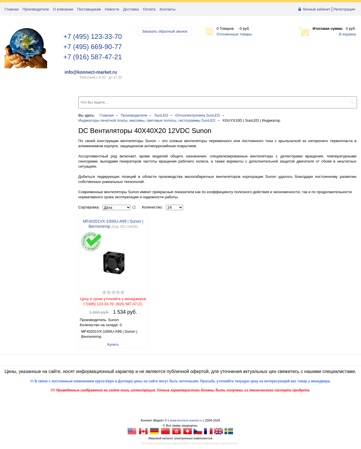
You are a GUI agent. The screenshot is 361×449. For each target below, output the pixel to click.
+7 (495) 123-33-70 (92, 36)
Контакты (167, 9)
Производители (35, 9)
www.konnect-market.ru (186, 420)
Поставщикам (89, 9)
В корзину (347, 34)
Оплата (149, 9)
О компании (63, 9)
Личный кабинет (316, 9)
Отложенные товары (234, 34)
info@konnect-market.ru (90, 72)
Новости (112, 9)
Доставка (131, 9)
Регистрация (344, 9)
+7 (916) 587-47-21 (92, 57)
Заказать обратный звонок (164, 31)
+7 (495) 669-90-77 (92, 46)
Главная (11, 9)
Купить (113, 344)
